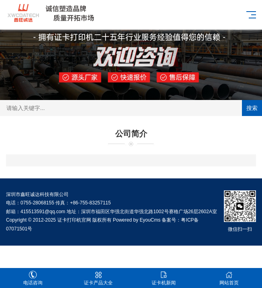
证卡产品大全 (98, 278)
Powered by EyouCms (136, 220)
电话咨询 (32, 278)
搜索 (252, 108)
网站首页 (229, 278)
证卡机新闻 (164, 278)
